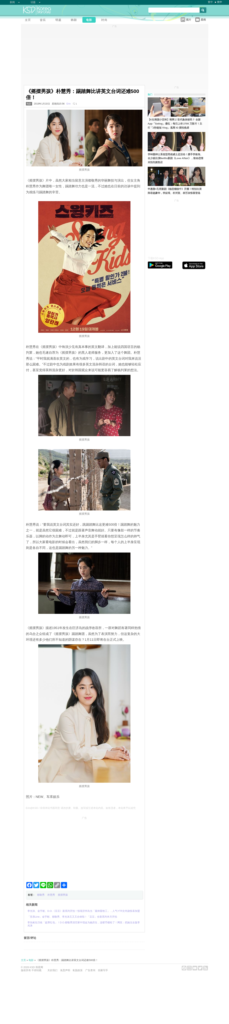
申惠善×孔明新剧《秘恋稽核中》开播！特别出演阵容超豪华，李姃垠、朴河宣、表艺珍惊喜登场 (175, 191)
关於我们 (52, 970)
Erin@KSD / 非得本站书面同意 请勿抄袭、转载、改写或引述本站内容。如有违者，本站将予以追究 (81, 808)
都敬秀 (41, 894)
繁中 (210, 2)
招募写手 (103, 970)
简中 (219, 2)
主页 (23, 960)
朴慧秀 (51, 894)
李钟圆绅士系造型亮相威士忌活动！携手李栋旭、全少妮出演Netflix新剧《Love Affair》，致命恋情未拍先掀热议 (175, 158)
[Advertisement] (84, 848)
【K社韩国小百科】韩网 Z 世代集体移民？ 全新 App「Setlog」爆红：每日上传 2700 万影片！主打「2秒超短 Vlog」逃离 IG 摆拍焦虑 (175, 123)
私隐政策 (78, 970)
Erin (68, 103)
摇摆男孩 (63, 894)
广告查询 (90, 970)
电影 (29, 103)
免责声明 (65, 970)
